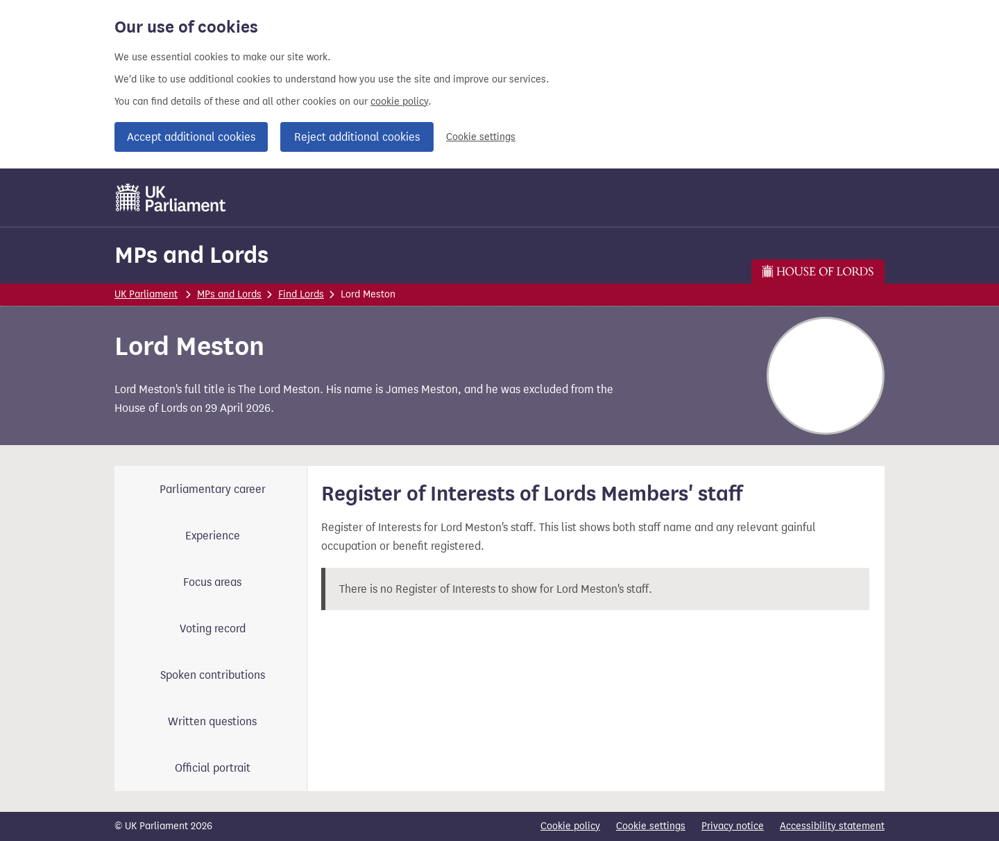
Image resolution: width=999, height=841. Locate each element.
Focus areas (212, 582)
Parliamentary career (213, 489)
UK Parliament (146, 294)
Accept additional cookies (191, 137)
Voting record (213, 628)
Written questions (212, 721)
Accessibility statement (832, 826)
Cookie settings (480, 137)
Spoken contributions (212, 675)
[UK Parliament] (171, 197)
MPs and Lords (191, 255)
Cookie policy (570, 826)
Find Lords (301, 294)
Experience (212, 535)
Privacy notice (732, 826)
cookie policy (399, 101)
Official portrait (212, 767)
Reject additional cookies (357, 137)
